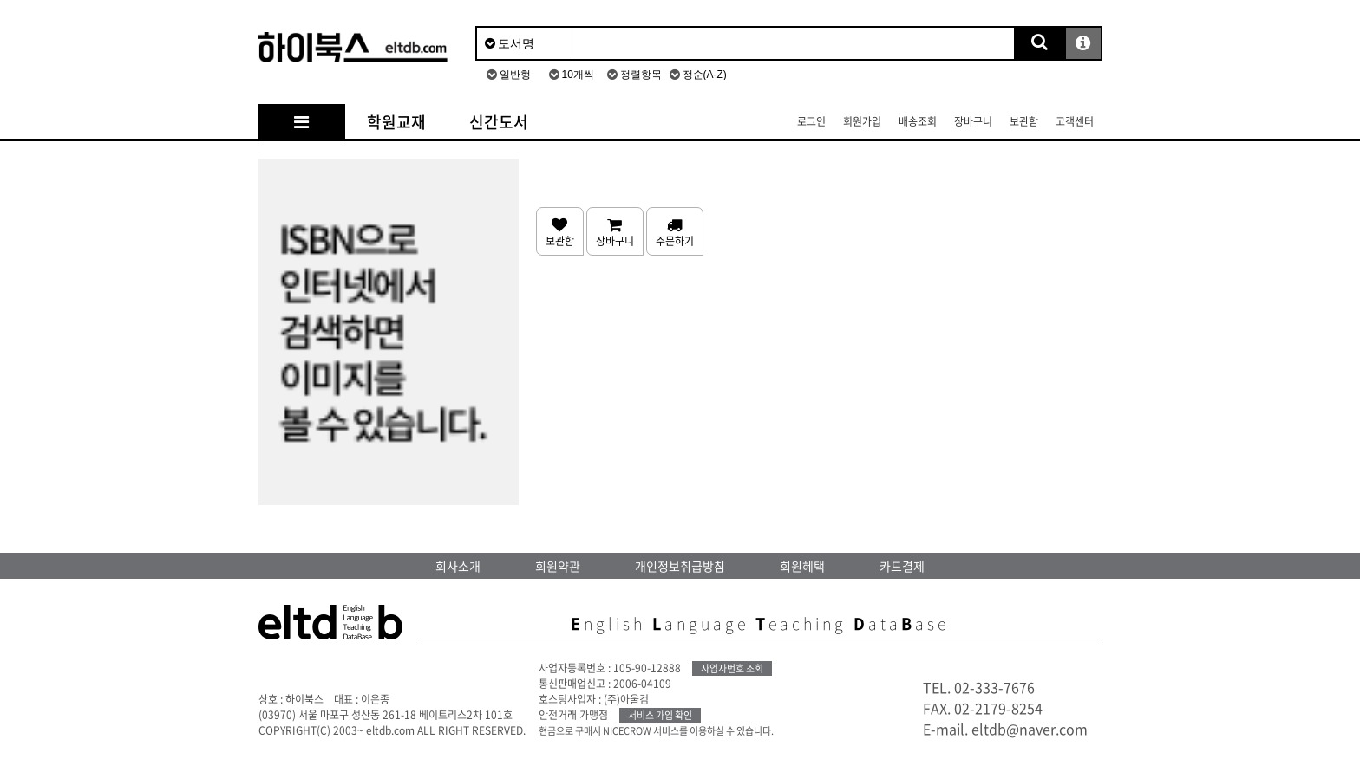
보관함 (1024, 121)
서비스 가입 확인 (660, 715)
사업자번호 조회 (732, 668)
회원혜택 (802, 565)
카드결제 (902, 565)
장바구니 (973, 121)
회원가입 (862, 121)
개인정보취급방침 (680, 565)
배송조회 (918, 121)
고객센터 (1075, 121)
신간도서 (498, 121)
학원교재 (396, 121)
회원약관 (557, 565)
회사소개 (458, 565)
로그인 (811, 121)
